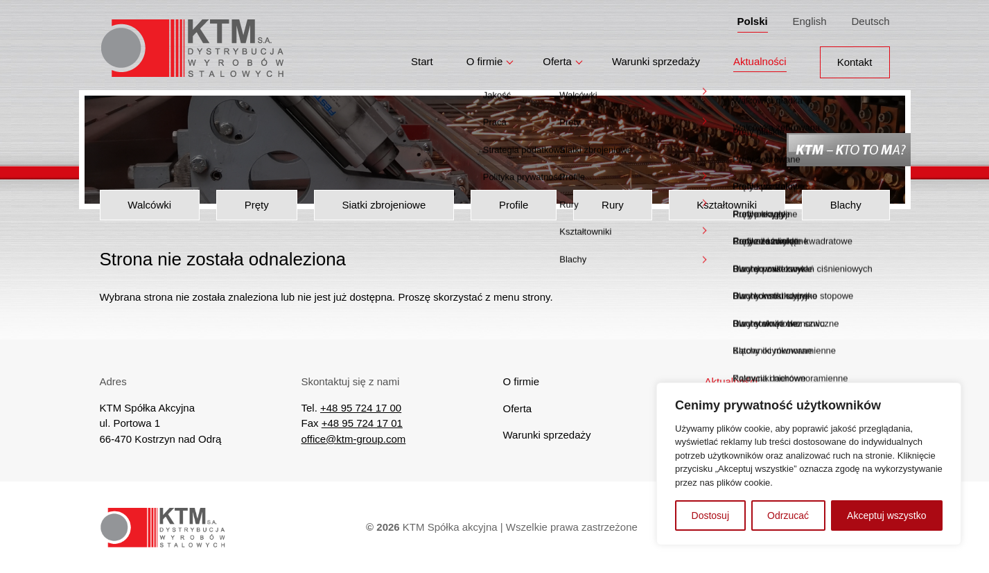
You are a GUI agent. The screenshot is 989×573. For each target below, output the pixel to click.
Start (422, 56)
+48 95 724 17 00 (360, 408)
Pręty (257, 205)
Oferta (557, 56)
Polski (752, 18)
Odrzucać (788, 515)
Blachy (845, 205)
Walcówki (149, 205)
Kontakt (855, 56)
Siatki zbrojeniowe (384, 205)
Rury (613, 205)
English (809, 18)
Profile (514, 205)
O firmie (484, 56)
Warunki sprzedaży (656, 56)
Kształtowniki (727, 205)
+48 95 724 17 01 (362, 423)
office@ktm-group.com (353, 439)
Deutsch (870, 18)
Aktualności (760, 56)
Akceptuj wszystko (886, 515)
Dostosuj (710, 515)
